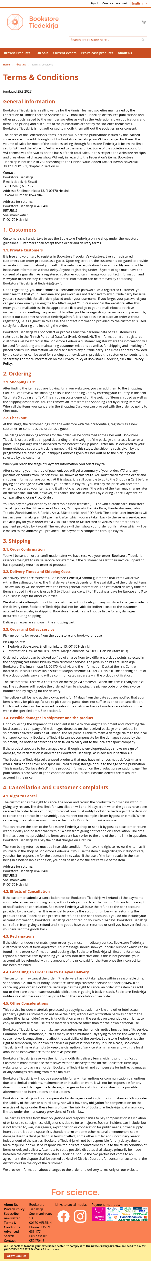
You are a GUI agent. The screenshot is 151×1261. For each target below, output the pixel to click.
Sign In (94, 3)
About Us (11, 1204)
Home (6, 64)
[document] (75, 1252)
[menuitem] (18, 53)
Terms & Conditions (12, 1225)
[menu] (75, 53)
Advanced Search (11, 1233)
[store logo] (33, 22)
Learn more (52, 1249)
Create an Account (114, 3)
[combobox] (108, 40)
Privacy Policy (14, 1209)
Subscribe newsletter (12, 1215)
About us (21, 64)
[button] (140, 3)
